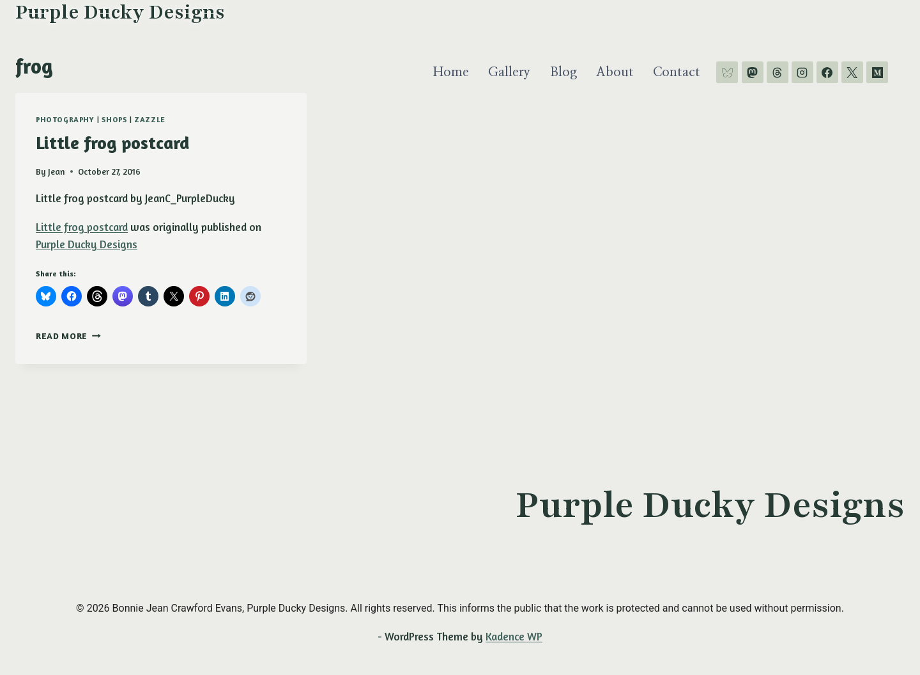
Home (451, 72)
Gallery (509, 72)
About (615, 72)
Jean (56, 171)
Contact (676, 72)
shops (114, 119)
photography (65, 119)
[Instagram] (802, 72)
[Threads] (777, 72)
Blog (563, 72)
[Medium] (877, 72)
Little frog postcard (113, 143)
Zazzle (149, 119)
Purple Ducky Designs (86, 244)
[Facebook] (827, 72)
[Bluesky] (727, 72)
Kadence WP (514, 636)
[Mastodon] (752, 72)
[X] (852, 72)
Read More (68, 336)
